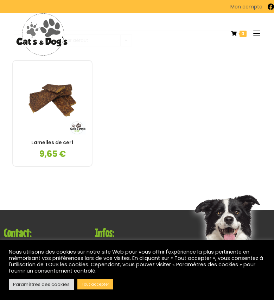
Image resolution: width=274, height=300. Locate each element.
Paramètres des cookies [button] (41, 284)
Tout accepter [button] (95, 284)
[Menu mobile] (254, 34)
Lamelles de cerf (52, 143)
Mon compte (246, 6)
